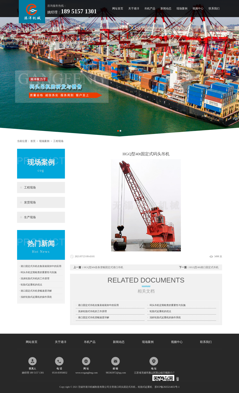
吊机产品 (149, 8)
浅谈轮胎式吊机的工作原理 (92, 311)
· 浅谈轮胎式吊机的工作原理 (34, 278)
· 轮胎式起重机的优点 (30, 284)
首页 (33, 141)
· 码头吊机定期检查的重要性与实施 (38, 272)
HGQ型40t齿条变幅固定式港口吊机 (103, 267)
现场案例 (181, 8)
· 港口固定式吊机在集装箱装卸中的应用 (40, 266)
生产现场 (30, 217)
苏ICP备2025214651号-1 (167, 387)
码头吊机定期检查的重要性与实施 (168, 305)
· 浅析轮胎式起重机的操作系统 (35, 297)
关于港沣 (133, 8)
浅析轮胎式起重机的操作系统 (165, 317)
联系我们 (214, 8)
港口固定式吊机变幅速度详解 (93, 317)
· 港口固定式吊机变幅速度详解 (35, 291)
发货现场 (30, 202)
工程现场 (58, 141)
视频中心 (198, 8)
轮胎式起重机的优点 (160, 311)
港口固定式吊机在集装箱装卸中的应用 (98, 305)
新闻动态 (165, 8)
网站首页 (31, 341)
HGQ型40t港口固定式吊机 (204, 267)
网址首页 (117, 8)
